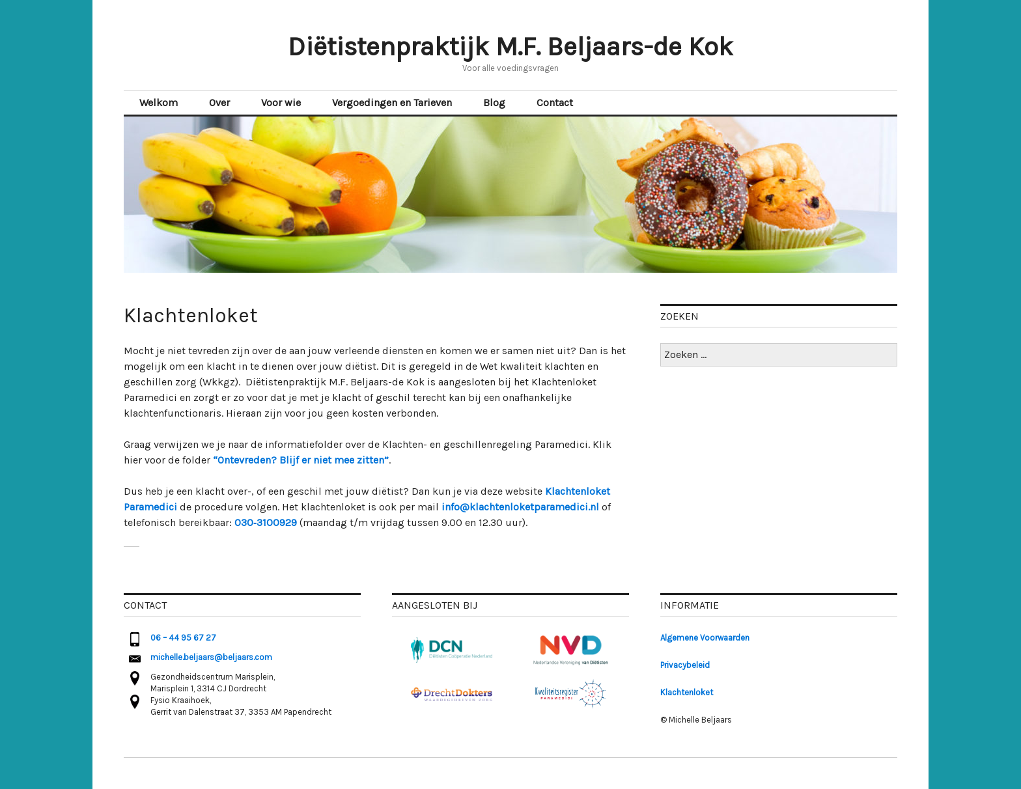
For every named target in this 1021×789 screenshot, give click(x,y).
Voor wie (281, 102)
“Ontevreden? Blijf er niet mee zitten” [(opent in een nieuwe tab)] (301, 460)
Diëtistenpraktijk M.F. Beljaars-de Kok (510, 46)
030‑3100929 (265, 522)
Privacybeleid (685, 665)
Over (219, 102)
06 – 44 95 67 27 (183, 638)
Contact (555, 102)
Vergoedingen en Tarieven (392, 102)
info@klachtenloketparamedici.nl (520, 507)
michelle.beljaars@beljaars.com (211, 657)
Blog (494, 102)
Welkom (158, 102)
